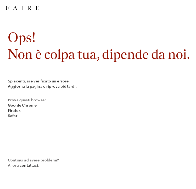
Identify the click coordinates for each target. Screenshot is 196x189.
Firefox (14, 110)
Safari (13, 115)
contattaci (29, 165)
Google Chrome (22, 105)
